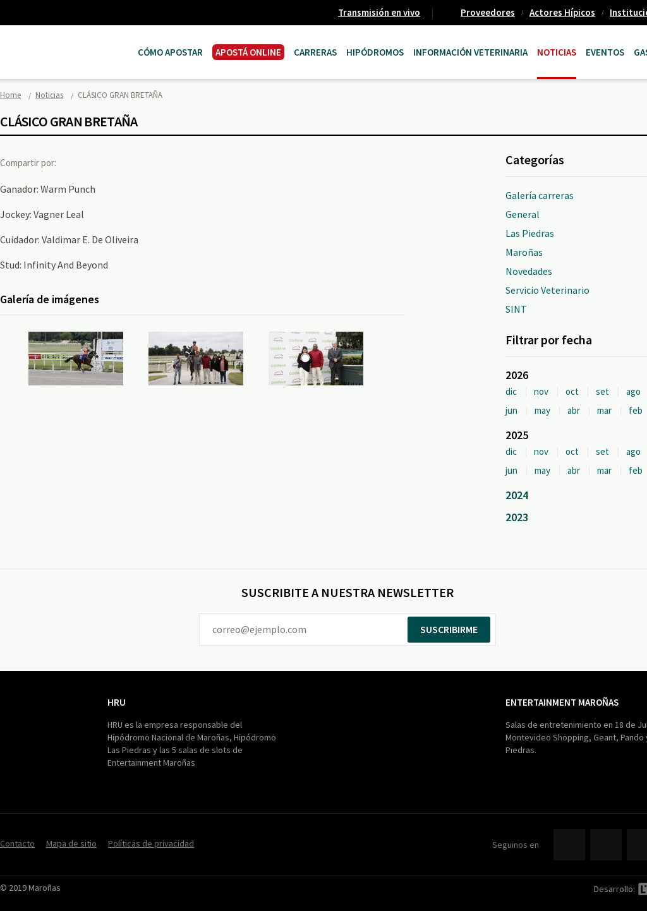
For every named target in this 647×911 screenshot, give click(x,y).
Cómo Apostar (170, 52)
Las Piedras (529, 233)
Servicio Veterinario (547, 290)
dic (511, 391)
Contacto (17, 843)
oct (572, 391)
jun (511, 410)
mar (604, 410)
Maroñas (524, 252)
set (602, 391)
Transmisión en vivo (379, 12)
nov (541, 391)
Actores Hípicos (562, 12)
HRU (116, 702)
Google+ (129, 162)
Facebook (77, 162)
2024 (516, 495)
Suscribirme (449, 629)
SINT (516, 309)
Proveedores (488, 12)
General (522, 214)
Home (10, 95)
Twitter (103, 162)
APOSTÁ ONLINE (248, 52)
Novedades (528, 271)
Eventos (605, 52)
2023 (516, 517)
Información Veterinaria (470, 52)
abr (573, 410)
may (542, 410)
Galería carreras (539, 195)
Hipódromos (375, 52)
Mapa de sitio (71, 843)
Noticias (556, 52)
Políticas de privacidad (151, 843)
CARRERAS (315, 52)
